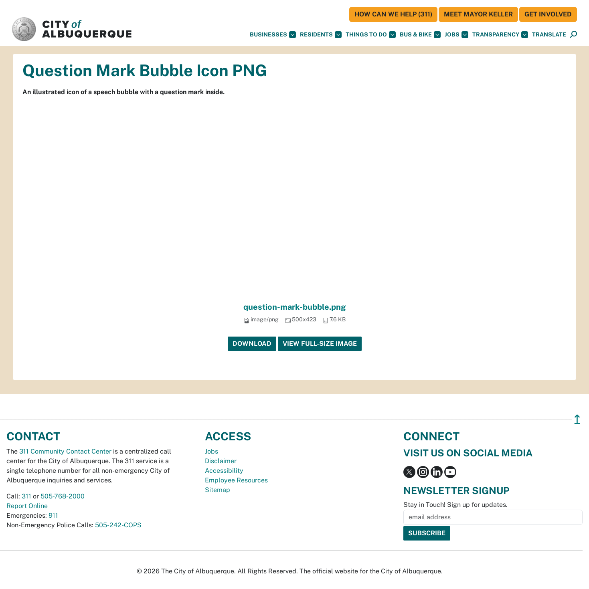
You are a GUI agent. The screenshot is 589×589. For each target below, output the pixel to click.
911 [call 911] (53, 515)
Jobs (456, 34)
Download (252, 343)
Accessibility (224, 470)
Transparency (500, 34)
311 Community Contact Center (65, 451)
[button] (549, 34)
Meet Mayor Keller (478, 14)
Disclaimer (221, 461)
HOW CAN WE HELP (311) (393, 14)
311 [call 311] (26, 496)
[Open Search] (573, 34)
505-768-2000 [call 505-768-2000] (62, 496)
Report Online (27, 506)
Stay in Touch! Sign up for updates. (455, 504)
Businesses (273, 34)
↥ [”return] (577, 419)
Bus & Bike (420, 34)
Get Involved (548, 14)
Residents (321, 34)
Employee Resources (236, 480)
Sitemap (217, 490)
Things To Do (371, 34)
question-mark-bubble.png (294, 307)
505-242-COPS (118, 525)
